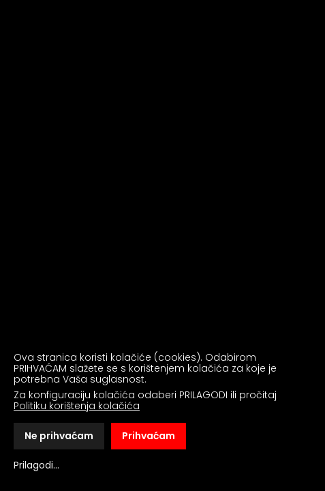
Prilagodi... (36, 465)
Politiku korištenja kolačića (77, 406)
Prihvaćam (148, 436)
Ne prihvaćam (59, 436)
